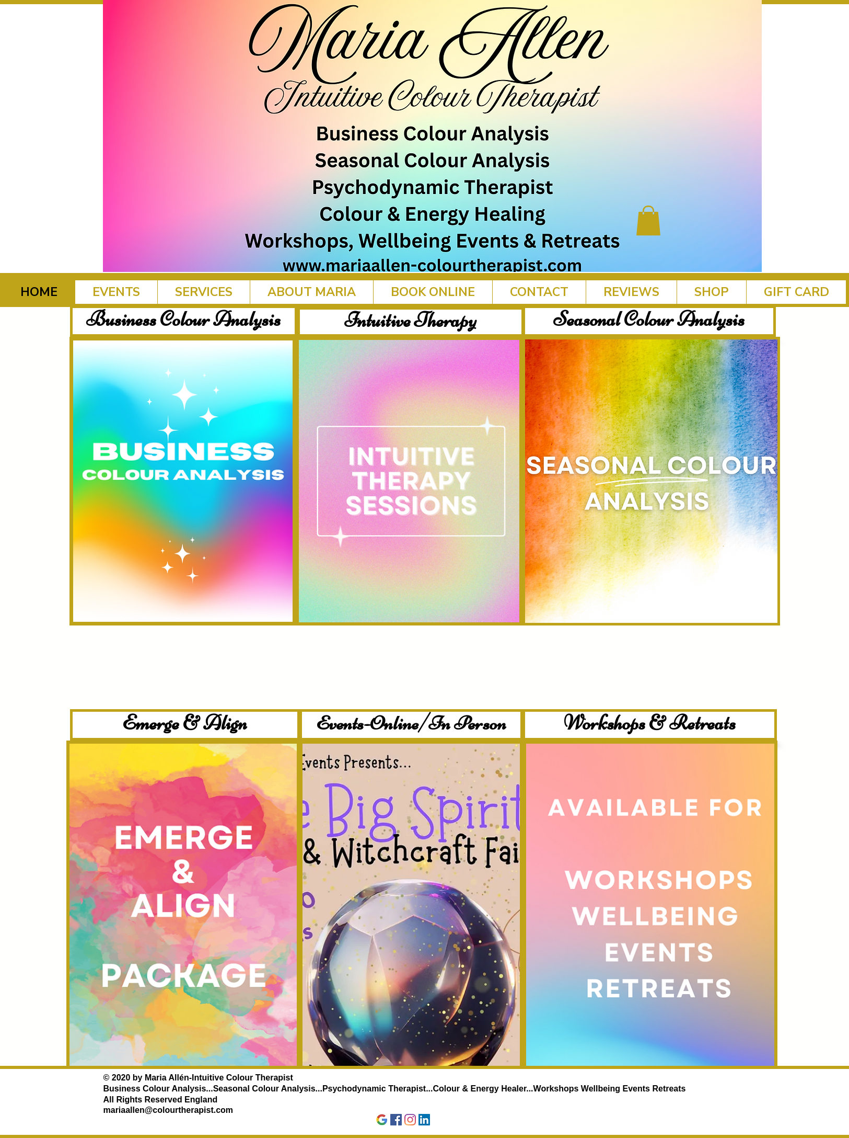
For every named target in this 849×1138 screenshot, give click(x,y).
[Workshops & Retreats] (649, 725)
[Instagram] (410, 1119)
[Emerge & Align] (185, 725)
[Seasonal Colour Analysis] (649, 321)
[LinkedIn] (424, 1119)
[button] (648, 220)
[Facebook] (396, 1119)
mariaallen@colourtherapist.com (168, 1110)
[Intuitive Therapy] (410, 322)
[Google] (382, 1119)
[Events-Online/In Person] (411, 725)
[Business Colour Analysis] (183, 321)
